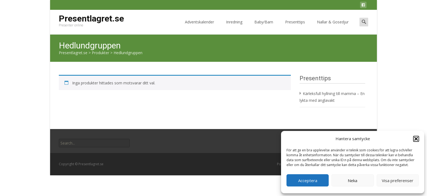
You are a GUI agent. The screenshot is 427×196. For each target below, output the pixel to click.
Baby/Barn (263, 26)
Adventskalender (199, 26)
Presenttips (295, 26)
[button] (416, 139)
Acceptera (307, 180)
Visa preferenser (397, 180)
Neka (352, 180)
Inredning (234, 26)
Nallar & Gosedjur (333, 26)
